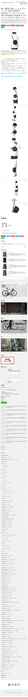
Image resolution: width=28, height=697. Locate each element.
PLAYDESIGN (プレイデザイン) (7, 647)
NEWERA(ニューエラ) (6, 633)
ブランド (2, 554)
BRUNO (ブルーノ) (5, 505)
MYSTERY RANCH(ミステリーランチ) (9, 631)
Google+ (13, 25)
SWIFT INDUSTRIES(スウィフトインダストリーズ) (11, 657)
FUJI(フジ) (4, 517)
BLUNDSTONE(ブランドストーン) (8, 574)
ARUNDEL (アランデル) (6, 562)
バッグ (2, 531)
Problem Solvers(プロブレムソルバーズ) (9, 651)
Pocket (23, 25)
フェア (2, 552)
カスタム (2, 470)
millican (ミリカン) (5, 617)
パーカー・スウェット (6, 497)
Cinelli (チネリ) (4, 513)
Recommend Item (4, 456)
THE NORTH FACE (5, 230)
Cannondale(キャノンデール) (7, 507)
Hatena (18, 25)
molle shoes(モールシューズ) (7, 627)
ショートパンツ (5, 548)
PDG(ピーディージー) (6, 645)
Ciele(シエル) (4, 584)
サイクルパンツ (5, 546)
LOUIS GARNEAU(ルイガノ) (7, 519)
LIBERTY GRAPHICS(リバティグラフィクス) (10, 611)
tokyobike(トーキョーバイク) (7, 665)
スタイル (2, 485)
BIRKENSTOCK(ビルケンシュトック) (8, 570)
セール (2, 487)
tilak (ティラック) (5, 663)
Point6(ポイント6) (5, 649)
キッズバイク (3, 472)
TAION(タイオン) (5, 659)
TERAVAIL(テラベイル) (6, 527)
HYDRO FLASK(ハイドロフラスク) (8, 598)
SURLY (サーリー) (5, 525)
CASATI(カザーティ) (5, 509)
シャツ (3, 495)
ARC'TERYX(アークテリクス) (7, 560)
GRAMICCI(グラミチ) (6, 594)
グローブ (2, 474)
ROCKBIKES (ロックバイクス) (7, 653)
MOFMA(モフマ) (5, 625)
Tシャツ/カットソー (5, 491)
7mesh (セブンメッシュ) (6, 556)
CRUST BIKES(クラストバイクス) (8, 515)
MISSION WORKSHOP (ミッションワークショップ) (11, 621)
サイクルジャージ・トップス (7, 493)
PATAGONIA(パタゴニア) (6, 641)
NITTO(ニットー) (5, 635)
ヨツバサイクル (4, 669)
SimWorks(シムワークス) (6, 655)
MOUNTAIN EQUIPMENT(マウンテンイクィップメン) (11, 629)
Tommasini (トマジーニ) (6, 667)
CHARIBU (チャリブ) (5, 511)
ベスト (3, 468)
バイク (2, 499)
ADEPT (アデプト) (5, 558)
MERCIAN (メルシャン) (6, 521)
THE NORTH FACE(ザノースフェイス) (9, 661)
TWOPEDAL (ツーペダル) (12, 693)
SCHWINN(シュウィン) (6, 523)
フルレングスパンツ (5, 550)
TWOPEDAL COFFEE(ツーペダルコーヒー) (9, 460)
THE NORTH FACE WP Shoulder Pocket (9, 233)
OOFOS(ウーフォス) (5, 637)
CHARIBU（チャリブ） (6, 580)
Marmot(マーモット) (5, 613)
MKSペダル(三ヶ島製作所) (6, 623)
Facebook (3, 25)
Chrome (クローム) (5, 582)
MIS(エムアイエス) (5, 619)
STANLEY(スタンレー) (5, 458)
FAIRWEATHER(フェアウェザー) (8, 588)
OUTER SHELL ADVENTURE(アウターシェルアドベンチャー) (13, 639)
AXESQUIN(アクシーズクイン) (7, 564)
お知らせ (2, 462)
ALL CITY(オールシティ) (6, 501)
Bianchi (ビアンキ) (5, 503)
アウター (2, 464)
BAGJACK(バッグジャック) (7, 568)
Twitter (8, 25)
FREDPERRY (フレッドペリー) (7, 590)
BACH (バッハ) (4, 566)
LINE (3, 27)
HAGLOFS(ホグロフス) (6, 596)
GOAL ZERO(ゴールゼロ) (6, 592)
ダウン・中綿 (4, 466)
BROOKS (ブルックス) (6, 576)
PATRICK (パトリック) (6, 643)
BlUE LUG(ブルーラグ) (6, 572)
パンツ (2, 544)
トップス (2, 489)
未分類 (2, 678)
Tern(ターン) (4, 529)
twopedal (10, 225)
